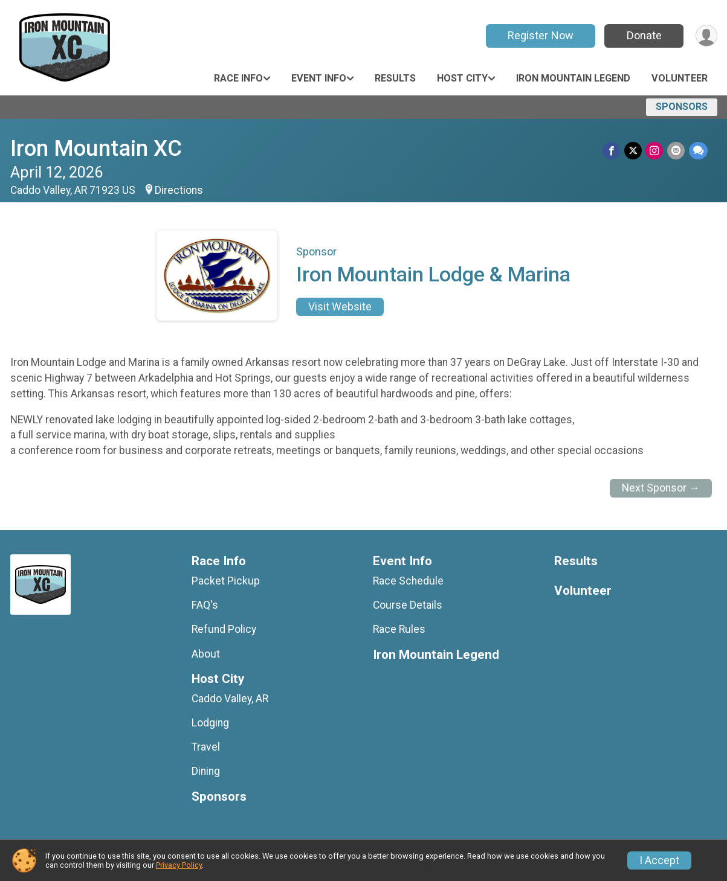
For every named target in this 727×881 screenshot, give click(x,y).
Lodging (210, 723)
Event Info (318, 78)
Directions (179, 190)
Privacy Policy (179, 865)
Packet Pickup (226, 581)
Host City (462, 78)
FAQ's (205, 605)
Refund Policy (224, 629)
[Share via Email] (676, 150)
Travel (206, 747)
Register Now (539, 35)
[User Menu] (706, 36)
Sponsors (682, 106)
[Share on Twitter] (634, 150)
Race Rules (399, 629)
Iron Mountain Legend (573, 78)
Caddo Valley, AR (230, 699)
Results (395, 78)
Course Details (407, 605)
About (206, 654)
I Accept (659, 860)
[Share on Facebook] (613, 150)
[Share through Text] (698, 150)
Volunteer (679, 78)
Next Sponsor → (661, 488)
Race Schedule (408, 581)
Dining (206, 771)
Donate (643, 35)
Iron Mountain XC (96, 148)
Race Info (238, 78)
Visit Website (340, 307)
